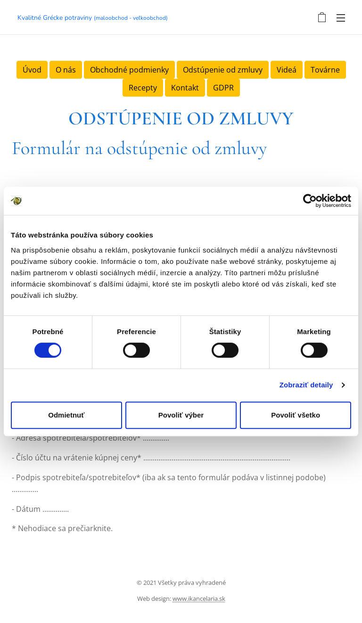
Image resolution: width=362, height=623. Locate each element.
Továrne (325, 70)
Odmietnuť (66, 415)
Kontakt (185, 87)
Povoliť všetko (295, 415)
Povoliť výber (181, 415)
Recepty (143, 87)
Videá (286, 70)
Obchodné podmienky (129, 70)
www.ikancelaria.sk (199, 598)
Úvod (32, 70)
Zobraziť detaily (306, 385)
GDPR (223, 87)
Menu (341, 17)
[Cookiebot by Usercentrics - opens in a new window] (310, 201)
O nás (66, 70)
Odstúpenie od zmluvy (223, 70)
